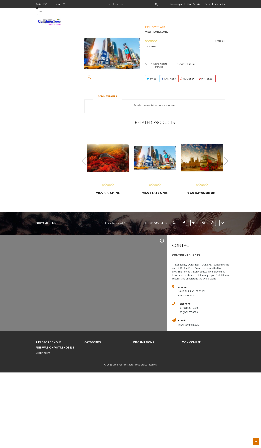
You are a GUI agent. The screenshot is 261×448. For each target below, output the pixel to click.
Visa (90, 368)
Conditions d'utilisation (153, 368)
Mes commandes (196, 348)
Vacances (94, 348)
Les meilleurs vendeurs (152, 353)
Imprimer (219, 40)
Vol (90, 358)
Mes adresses (194, 358)
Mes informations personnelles (197, 365)
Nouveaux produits (149, 348)
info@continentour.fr (189, 324)
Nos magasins (145, 358)
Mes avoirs (192, 353)
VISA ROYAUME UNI (202, 193)
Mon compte (191, 342)
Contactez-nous (147, 363)
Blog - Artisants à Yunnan (105, 378)
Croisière (94, 363)
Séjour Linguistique (100, 373)
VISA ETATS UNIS (154, 193)
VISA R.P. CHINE (108, 193)
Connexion (220, 4)
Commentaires (107, 96)
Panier (208, 4)
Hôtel (92, 353)
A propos (142, 373)
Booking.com (43, 428)
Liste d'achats (193, 4)
